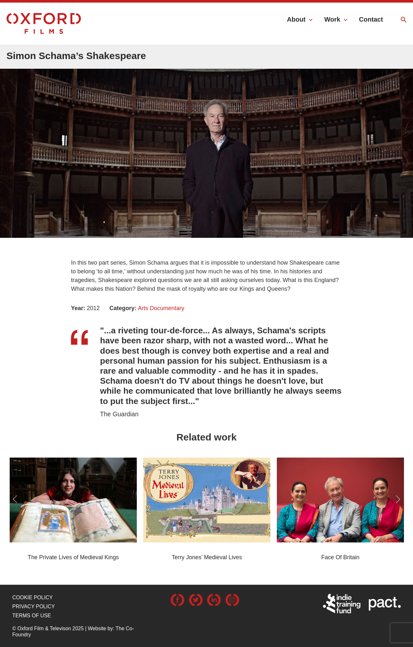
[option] (206, 144)
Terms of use (31, 615)
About (296, 19)
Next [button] (398, 499)
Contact (371, 19)
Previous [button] (15, 499)
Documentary (167, 308)
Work (332, 19)
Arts (143, 308)
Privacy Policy (33, 606)
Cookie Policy (32, 597)
